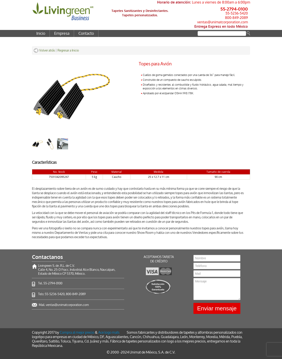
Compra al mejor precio (77, 332)
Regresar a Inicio (68, 50)
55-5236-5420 (236, 13)
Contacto (86, 33)
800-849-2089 (236, 17)
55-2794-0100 (234, 9)
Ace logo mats (108, 332)
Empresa (61, 33)
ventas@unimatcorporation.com (222, 22)
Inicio (40, 33)
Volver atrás (44, 50)
